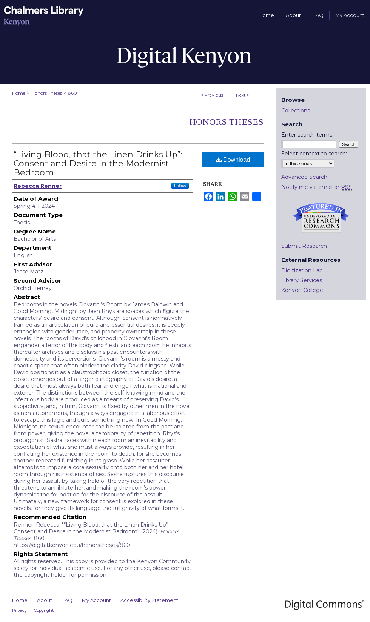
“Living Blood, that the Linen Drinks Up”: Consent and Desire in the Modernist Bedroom (98, 163)
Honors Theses (46, 93)
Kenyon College (302, 290)
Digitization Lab (302, 270)
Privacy (19, 610)
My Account (96, 600)
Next (241, 95)
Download (233, 160)
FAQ (67, 600)
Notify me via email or (316, 187)
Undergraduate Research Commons (321, 218)
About (44, 600)
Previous (213, 95)
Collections (295, 110)
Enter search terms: (307, 134)
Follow (180, 185)
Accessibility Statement (149, 600)
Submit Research (304, 246)
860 (72, 93)
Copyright (44, 610)
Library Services (301, 280)
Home (18, 93)
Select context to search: (314, 153)
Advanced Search (304, 177)
